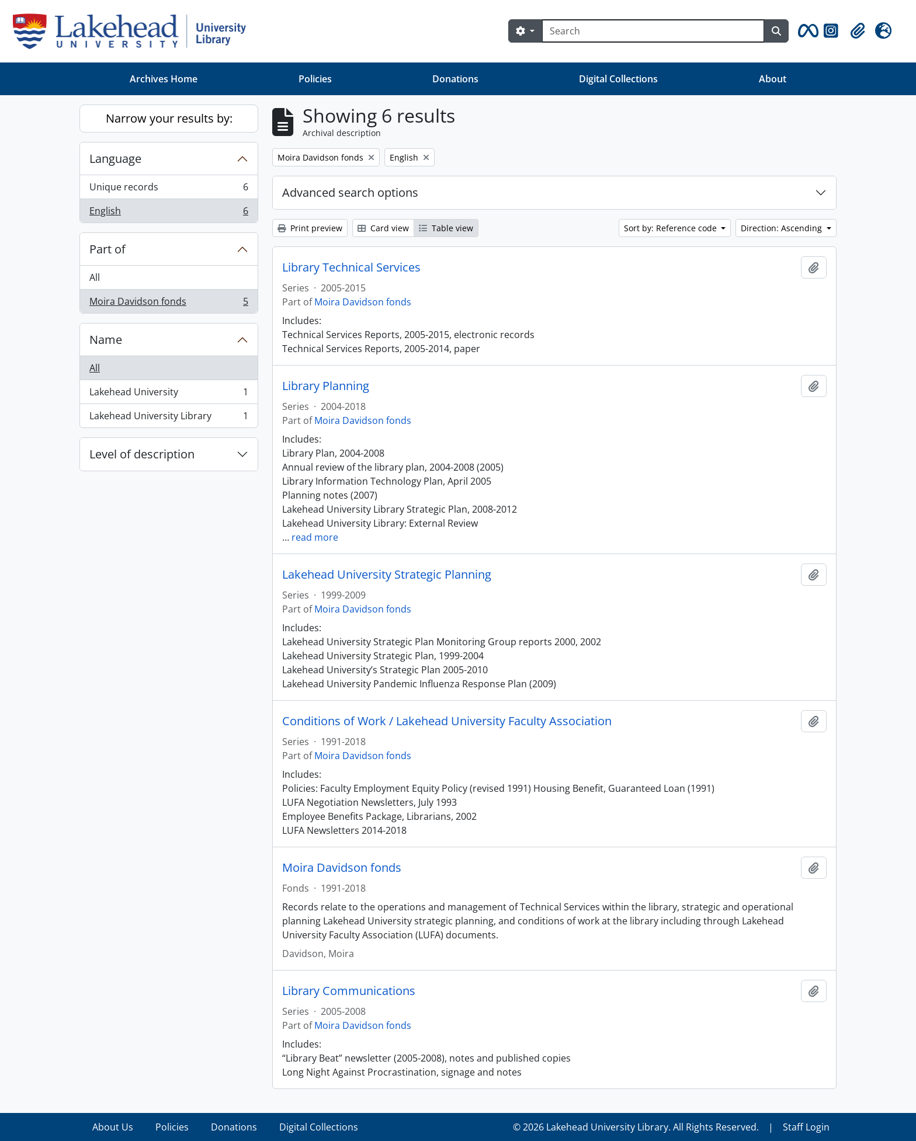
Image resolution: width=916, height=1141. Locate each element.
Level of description (142, 454)
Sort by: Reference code (671, 228)
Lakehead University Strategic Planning (386, 575)
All (94, 277)
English (168, 213)
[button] (806, 31)
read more (315, 537)
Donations (455, 78)
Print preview (309, 228)
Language (115, 158)
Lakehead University (168, 394)
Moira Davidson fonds (168, 303)
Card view (383, 228)
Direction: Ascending (782, 228)
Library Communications (348, 991)
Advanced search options (350, 192)
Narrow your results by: (169, 118)
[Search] (653, 31)
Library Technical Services (351, 267)
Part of (107, 249)
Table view (446, 228)
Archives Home (163, 78)
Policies (315, 78)
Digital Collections (618, 78)
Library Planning (325, 386)
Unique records (168, 189)
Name (105, 339)
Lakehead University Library (168, 418)
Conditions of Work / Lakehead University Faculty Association (447, 721)
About (772, 78)
